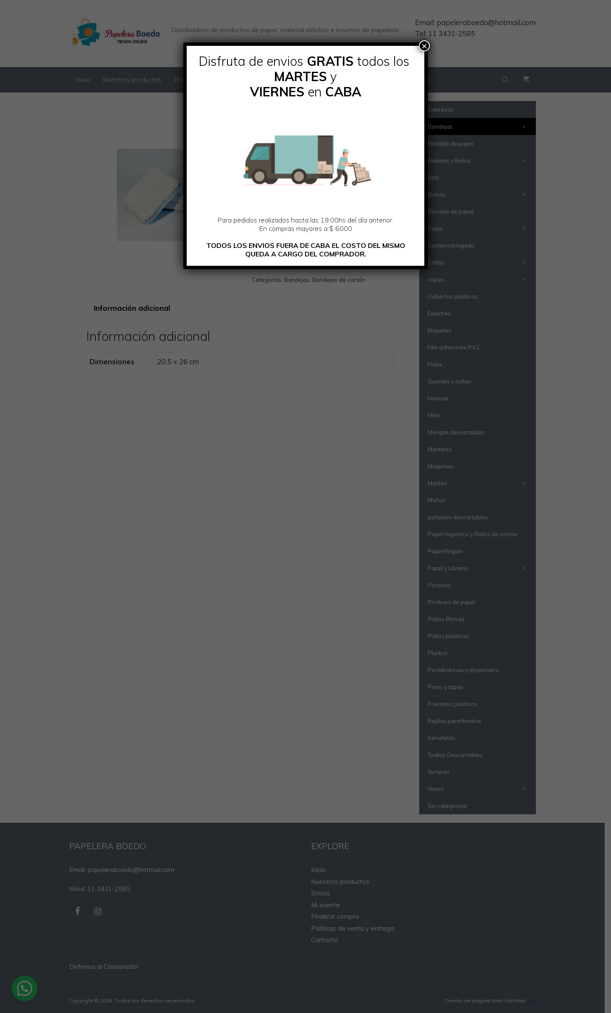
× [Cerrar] (424, 45)
